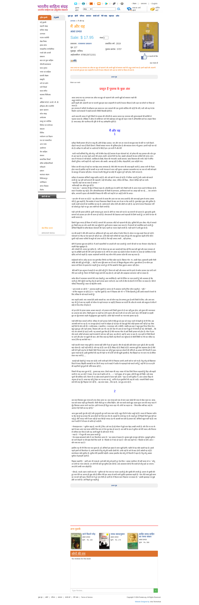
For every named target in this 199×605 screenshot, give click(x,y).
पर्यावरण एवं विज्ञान (46, 136)
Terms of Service (87, 597)
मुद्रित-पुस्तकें (43, 17)
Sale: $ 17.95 (82, 37)
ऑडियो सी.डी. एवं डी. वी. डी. (49, 102)
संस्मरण (42, 57)
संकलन (42, 129)
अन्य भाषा (43, 144)
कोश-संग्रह (43, 114)
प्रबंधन (42, 171)
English (154, 4)
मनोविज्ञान (43, 182)
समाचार (88, 16)
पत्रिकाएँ (42, 167)
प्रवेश (117, 16)
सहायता (111, 16)
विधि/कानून (43, 178)
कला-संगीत (43, 91)
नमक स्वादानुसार (118, 534)
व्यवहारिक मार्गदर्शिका (47, 49)
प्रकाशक (144, 4)
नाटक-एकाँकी (44, 38)
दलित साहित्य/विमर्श (46, 163)
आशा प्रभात (76, 31)
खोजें (76, 16)
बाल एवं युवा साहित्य (46, 60)
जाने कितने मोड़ (88, 534)
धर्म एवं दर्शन (44, 83)
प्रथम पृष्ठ (114, 77)
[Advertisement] (114, 505)
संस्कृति (42, 79)
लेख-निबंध (43, 41)
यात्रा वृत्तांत (43, 68)
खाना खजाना (44, 110)
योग (41, 98)
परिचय (82, 16)
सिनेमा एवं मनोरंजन (46, 125)
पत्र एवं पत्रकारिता (46, 140)
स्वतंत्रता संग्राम (44, 175)
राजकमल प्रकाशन (85, 43)
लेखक (134, 4)
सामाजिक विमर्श (45, 159)
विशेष (42, 190)
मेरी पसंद (104, 16)
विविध (42, 133)
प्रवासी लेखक (44, 76)
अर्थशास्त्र (43, 117)
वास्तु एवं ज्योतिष (45, 121)
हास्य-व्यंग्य (43, 45)
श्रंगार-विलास (44, 186)
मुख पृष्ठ (70, 16)
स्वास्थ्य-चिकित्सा (45, 95)
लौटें (74, 60)
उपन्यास (42, 34)
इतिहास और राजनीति (47, 106)
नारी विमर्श (43, 87)
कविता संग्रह (44, 30)
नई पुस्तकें (43, 22)
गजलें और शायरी (45, 53)
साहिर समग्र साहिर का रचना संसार (146, 535)
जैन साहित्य (43, 152)
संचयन (42, 156)
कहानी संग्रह (44, 26)
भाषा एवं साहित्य (45, 72)
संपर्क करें (96, 16)
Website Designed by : (142, 602)
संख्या (101, 38)
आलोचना (43, 148)
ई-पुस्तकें (56, 17)
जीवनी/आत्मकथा (45, 64)
